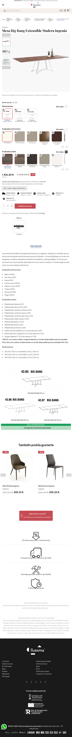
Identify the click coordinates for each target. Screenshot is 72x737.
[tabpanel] (18, 472)
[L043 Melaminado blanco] (57, 159)
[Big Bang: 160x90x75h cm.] (7, 114)
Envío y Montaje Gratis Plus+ (36, 425)
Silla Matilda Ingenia (11, 486)
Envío (38, 669)
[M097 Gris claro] (19, 136)
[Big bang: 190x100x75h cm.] (19, 114)
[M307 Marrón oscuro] (57, 136)
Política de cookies (42, 671)
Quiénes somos (7, 664)
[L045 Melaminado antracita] (32, 159)
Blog (3, 669)
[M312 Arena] (32, 136)
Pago (38, 666)
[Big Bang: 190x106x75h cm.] (32, 114)
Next (6, 67)
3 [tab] (38, 498)
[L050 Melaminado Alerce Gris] (7, 159)
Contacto (5, 661)
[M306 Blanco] (7, 136)
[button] (36, 516)
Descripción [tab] (36, 246)
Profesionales (7, 666)
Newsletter (6, 674)
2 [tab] (36, 498)
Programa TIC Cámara (43, 674)
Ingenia (5, 27)
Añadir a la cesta (25, 206)
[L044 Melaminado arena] (44, 159)
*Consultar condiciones (52, 0)
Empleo (4, 671)
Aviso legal (5, 676)
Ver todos (60, 107)
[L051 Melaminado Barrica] (19, 159)
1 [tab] (34, 498)
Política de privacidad (43, 661)
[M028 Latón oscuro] (44, 136)
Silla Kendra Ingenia (46, 486)
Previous (6, 35)
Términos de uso (41, 664)
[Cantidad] (8, 206)
